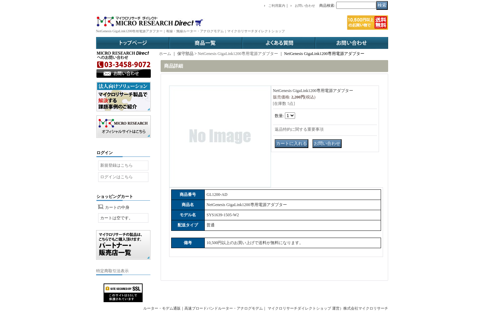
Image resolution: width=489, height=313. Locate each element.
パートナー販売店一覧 (123, 245)
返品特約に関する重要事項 (299, 129)
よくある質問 (278, 43)
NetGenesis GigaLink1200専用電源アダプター (238, 53)
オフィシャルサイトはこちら (123, 126)
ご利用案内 (276, 5)
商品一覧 (205, 43)
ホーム (165, 53)
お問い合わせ (351, 43)
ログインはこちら (116, 176)
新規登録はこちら (116, 165)
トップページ (132, 43)
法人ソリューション (123, 96)
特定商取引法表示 (112, 271)
